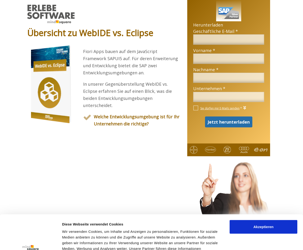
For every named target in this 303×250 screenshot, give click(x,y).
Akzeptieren (263, 194)
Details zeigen (74, 241)
